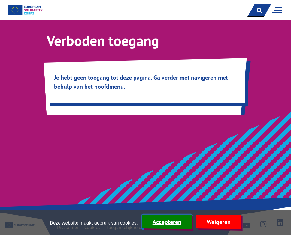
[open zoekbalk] (259, 10)
